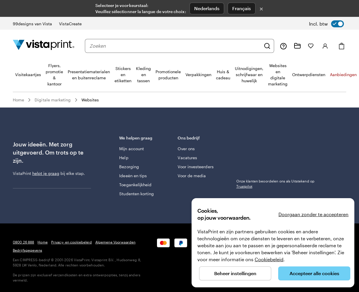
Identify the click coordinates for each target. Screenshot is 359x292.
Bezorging (129, 166)
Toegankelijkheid (135, 184)
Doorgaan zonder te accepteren (313, 214)
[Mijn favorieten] (311, 46)
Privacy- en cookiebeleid (71, 242)
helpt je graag (45, 173)
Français (241, 8)
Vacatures (187, 157)
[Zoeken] (267, 46)
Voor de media (192, 175)
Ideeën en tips (133, 175)
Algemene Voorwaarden (115, 242)
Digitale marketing (53, 99)
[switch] (326, 23)
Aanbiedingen (343, 74)
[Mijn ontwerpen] (297, 45)
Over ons (186, 148)
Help (123, 157)
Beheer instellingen (235, 273)
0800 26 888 (23, 242)
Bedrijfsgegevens (27, 250)
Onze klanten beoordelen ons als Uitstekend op (275, 183)
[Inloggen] (325, 46)
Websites (90, 99)
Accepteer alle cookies (314, 273)
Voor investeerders (195, 166)
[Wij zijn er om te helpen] (283, 46)
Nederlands (206, 8)
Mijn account (131, 148)
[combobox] (175, 45)
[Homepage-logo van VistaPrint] (43, 46)
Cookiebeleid (269, 259)
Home (18, 99)
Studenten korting (136, 193)
